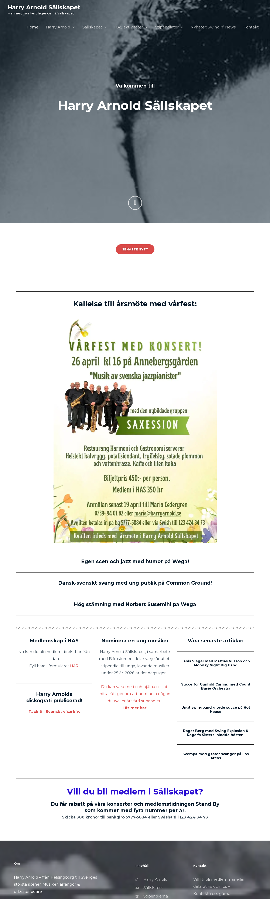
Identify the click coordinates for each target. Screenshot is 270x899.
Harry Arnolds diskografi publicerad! (54, 697)
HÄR (74, 666)
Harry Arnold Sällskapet (44, 7)
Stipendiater (167, 27)
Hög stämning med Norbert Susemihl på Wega (135, 604)
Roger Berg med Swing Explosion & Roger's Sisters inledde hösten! (215, 733)
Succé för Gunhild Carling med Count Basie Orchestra (215, 686)
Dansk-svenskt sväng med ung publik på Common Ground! (135, 583)
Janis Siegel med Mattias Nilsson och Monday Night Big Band (216, 663)
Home (32, 27)
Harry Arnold (58, 27)
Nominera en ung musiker (135, 641)
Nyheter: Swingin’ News (213, 27)
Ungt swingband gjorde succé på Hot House (215, 709)
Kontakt (251, 27)
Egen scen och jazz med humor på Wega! (135, 561)
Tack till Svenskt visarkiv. (54, 711)
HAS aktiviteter (128, 27)
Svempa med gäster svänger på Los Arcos (215, 756)
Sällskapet (92, 27)
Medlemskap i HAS (54, 641)
